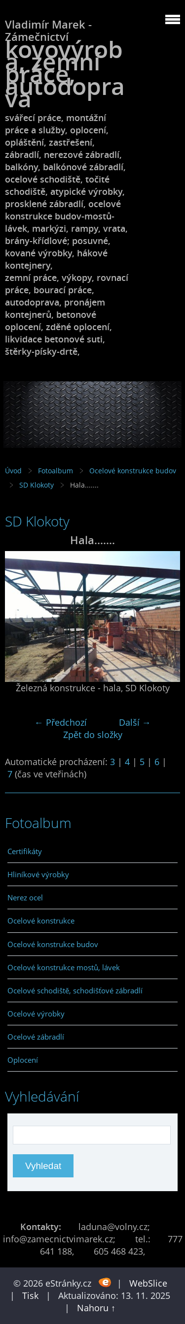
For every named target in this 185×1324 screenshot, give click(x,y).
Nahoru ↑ (96, 1308)
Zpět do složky (92, 734)
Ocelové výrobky (36, 1013)
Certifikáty (24, 851)
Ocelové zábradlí (35, 1037)
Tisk (30, 1295)
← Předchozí (61, 722)
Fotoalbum (55, 470)
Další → (135, 722)
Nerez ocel (25, 897)
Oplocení (22, 1060)
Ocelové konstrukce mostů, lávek (63, 967)
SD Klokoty (36, 485)
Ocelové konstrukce (40, 920)
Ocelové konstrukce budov (132, 470)
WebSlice (148, 1283)
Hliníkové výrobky (38, 874)
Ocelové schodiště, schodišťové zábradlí (75, 990)
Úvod (13, 470)
